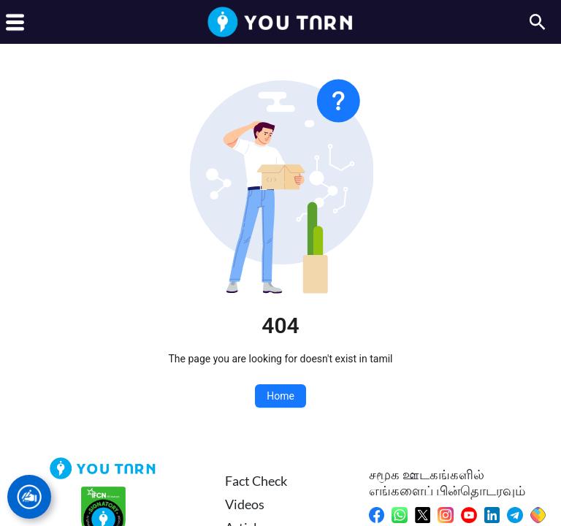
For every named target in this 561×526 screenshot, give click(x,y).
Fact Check (256, 481)
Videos (244, 504)
